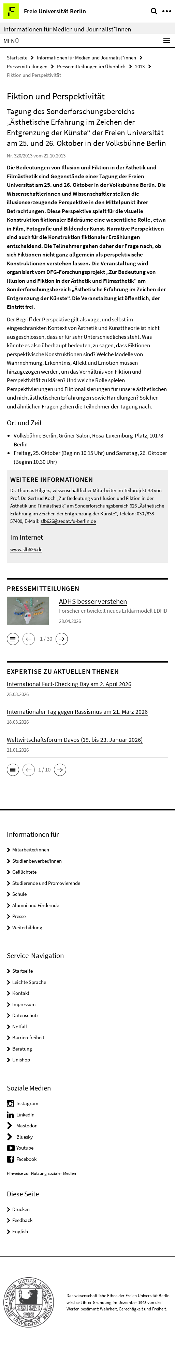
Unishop (21, 1059)
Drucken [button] (21, 1209)
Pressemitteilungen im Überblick (91, 66)
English (20, 1231)
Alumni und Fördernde (35, 905)
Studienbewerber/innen (37, 861)
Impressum (23, 1004)
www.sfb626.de (26, 549)
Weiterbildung (27, 927)
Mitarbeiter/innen (30, 849)
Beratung (22, 1048)
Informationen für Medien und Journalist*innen (67, 29)
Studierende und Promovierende (46, 883)
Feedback (22, 1220)
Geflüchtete (24, 871)
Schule (19, 894)
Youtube (24, 1147)
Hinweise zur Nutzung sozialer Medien (41, 1173)
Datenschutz (25, 1015)
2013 (140, 66)
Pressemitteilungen (27, 66)
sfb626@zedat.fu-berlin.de (68, 521)
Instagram (27, 1103)
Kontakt (20, 993)
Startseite (17, 57)
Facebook (26, 1159)
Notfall (19, 1026)
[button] (13, 639)
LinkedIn (25, 1114)
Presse (19, 916)
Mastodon (27, 1125)
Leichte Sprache (29, 982)
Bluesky (24, 1137)
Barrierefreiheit (28, 1037)
